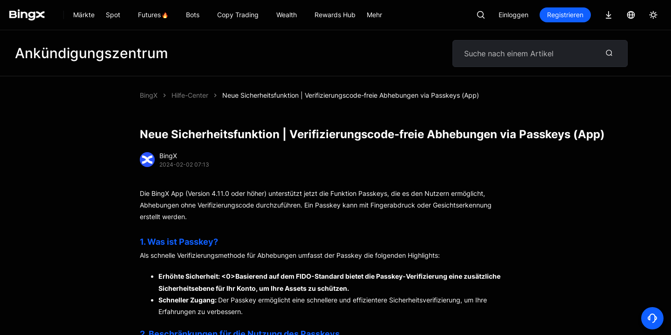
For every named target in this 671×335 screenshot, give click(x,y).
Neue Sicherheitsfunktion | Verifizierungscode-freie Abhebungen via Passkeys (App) (350, 95)
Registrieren (565, 15)
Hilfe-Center (189, 95)
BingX (148, 95)
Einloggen (513, 15)
